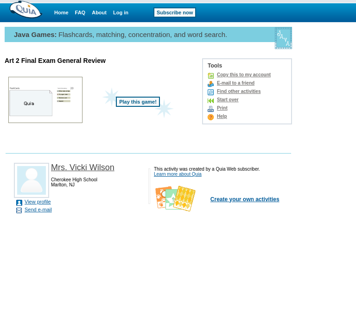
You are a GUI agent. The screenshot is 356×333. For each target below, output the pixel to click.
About (99, 12)
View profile (38, 201)
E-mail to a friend (235, 83)
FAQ (80, 12)
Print (222, 108)
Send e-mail (38, 209)
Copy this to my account (244, 74)
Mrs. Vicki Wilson (82, 167)
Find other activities (239, 91)
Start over (228, 99)
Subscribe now (175, 12)
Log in (120, 12)
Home (61, 12)
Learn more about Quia (178, 174)
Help (222, 116)
